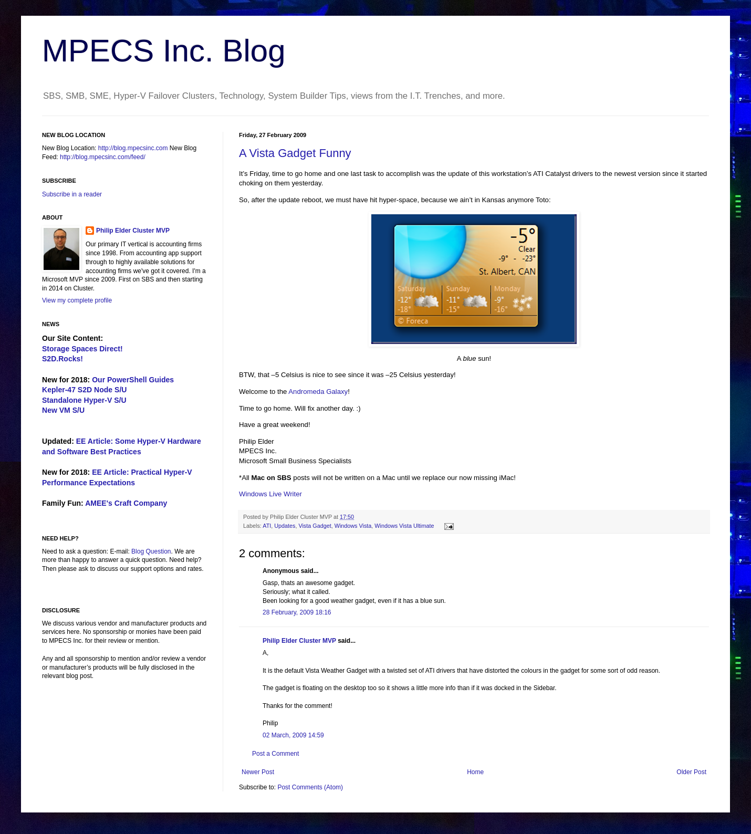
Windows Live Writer (270, 494)
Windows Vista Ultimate (404, 526)
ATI (267, 526)
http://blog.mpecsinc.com (133, 148)
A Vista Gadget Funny (295, 153)
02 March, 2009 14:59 (293, 735)
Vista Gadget (314, 526)
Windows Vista (353, 526)
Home (475, 772)
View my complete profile (77, 300)
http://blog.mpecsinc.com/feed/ (102, 157)
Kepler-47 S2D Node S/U (84, 389)
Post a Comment (275, 753)
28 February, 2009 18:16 (297, 612)
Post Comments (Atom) (310, 787)
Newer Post (258, 772)
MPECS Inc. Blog (164, 50)
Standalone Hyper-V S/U (84, 400)
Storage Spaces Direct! (82, 349)
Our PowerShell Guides (133, 380)
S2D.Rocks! (62, 359)
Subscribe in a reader (72, 194)
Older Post (691, 772)
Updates (284, 526)
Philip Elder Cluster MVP (299, 640)
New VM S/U (63, 410)
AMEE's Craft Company (126, 503)
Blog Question (151, 551)
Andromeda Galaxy (318, 391)
